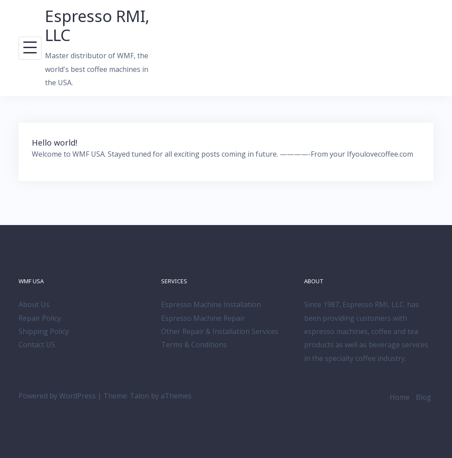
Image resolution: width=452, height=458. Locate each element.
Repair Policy (40, 318)
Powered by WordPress (57, 396)
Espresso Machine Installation (211, 304)
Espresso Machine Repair (203, 318)
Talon (139, 396)
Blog (423, 397)
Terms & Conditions (194, 344)
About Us (34, 304)
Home (400, 397)
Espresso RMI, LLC (97, 25)
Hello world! (54, 142)
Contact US (37, 344)
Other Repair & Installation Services (220, 331)
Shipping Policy (44, 331)
